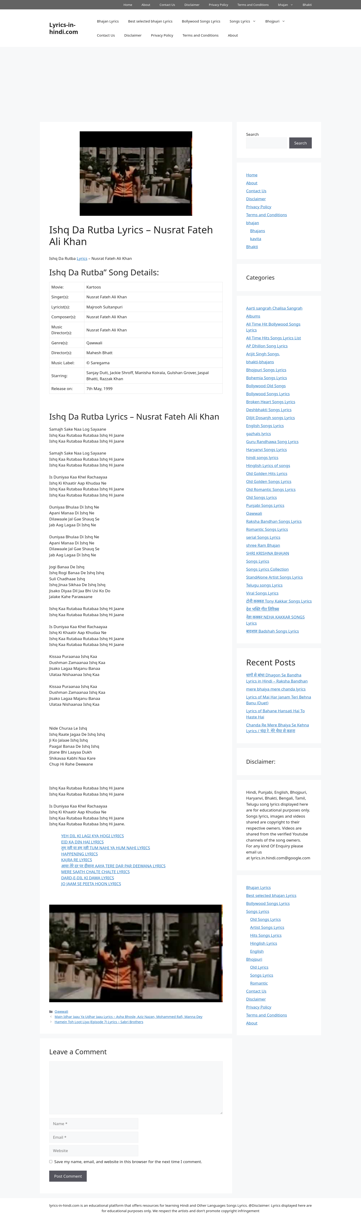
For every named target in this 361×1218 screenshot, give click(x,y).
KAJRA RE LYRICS (76, 859)
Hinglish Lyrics (263, 943)
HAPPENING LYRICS (79, 854)
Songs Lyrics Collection (267, 569)
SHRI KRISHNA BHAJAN (267, 553)
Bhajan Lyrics (108, 21)
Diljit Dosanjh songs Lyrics (270, 417)
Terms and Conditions (253, 5)
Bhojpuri (277, 21)
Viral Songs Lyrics (262, 593)
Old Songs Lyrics (261, 497)
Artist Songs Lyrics (267, 927)
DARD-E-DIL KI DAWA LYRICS (87, 877)
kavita (255, 238)
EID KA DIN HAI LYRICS (82, 842)
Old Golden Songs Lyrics (268, 481)
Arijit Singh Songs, (263, 354)
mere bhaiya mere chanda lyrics (276, 689)
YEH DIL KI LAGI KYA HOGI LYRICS (92, 836)
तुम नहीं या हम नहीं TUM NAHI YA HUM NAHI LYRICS (105, 847)
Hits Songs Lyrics (266, 935)
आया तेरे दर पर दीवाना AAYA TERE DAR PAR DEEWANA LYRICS (113, 866)
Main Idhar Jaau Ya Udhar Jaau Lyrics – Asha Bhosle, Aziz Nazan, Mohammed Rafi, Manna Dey (128, 1016)
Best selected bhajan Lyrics (150, 21)
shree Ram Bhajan (263, 545)
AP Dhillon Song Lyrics (267, 346)
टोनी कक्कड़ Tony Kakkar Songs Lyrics (279, 601)
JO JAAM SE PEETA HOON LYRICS (91, 883)
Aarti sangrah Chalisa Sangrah (274, 308)
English (257, 951)
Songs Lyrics (245, 21)
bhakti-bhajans (260, 361)
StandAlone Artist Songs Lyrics (274, 577)
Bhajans (257, 230)
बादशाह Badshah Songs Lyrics (272, 631)
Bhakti (307, 5)
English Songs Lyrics (265, 425)
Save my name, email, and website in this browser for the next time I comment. (128, 1161)
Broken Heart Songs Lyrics (270, 401)
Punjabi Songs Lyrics (265, 505)
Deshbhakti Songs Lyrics (269, 409)
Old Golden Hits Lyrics (266, 473)
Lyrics (82, 258)
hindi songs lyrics (262, 457)
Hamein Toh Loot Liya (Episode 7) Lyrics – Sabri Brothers (99, 1022)
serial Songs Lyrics (263, 537)
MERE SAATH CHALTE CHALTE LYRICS (95, 871)
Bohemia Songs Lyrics (266, 377)
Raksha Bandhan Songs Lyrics (274, 521)
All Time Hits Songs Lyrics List (273, 338)
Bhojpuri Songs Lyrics (266, 369)
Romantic (259, 983)
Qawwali (61, 1011)
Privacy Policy (218, 5)
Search (252, 134)
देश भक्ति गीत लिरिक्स (262, 609)
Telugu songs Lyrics (264, 585)
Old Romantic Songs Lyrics (271, 489)
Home (128, 5)
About (146, 5)
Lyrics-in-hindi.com (63, 28)
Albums (253, 316)
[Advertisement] (180, 82)
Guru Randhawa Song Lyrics (272, 441)
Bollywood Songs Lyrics (201, 21)
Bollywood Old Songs (266, 385)
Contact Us (167, 5)
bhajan (288, 4)
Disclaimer (191, 5)
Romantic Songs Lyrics (267, 529)
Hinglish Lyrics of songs (268, 465)
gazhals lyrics (258, 433)
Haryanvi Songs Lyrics (266, 449)
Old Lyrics (259, 967)
